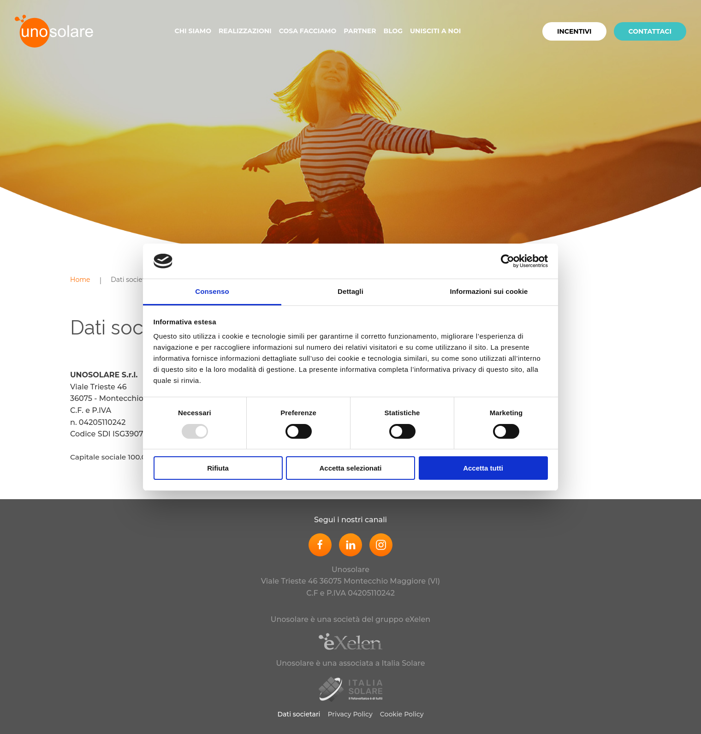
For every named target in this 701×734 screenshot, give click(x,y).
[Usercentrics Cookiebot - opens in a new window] (507, 261)
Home (80, 279)
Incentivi (574, 31)
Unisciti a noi (435, 31)
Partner (360, 31)
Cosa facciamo (308, 31)
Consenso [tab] (212, 291)
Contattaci (650, 31)
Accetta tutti (483, 468)
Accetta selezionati (350, 468)
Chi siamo (193, 31)
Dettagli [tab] (350, 291)
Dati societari (132, 279)
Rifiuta (218, 468)
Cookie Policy (402, 714)
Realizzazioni (245, 31)
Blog (393, 31)
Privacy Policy (350, 714)
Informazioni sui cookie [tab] (489, 291)
